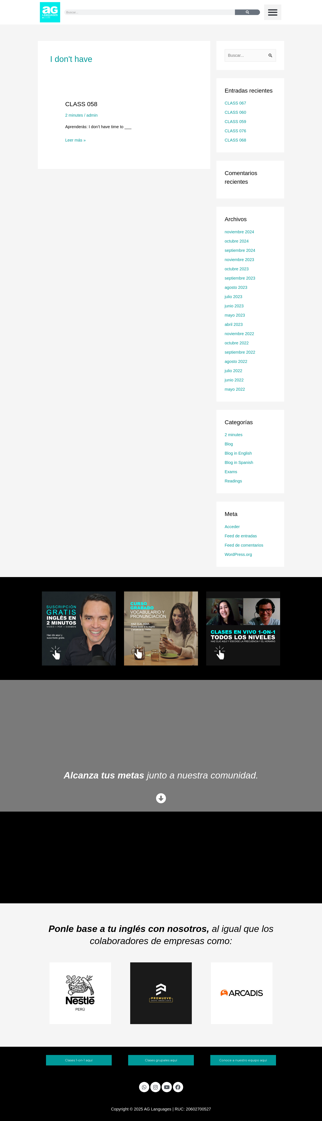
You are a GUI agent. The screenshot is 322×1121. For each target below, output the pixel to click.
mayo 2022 (235, 389)
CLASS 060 (235, 112)
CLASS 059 (235, 121)
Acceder (232, 526)
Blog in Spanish (239, 462)
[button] (272, 12)
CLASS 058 (81, 104)
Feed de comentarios (244, 545)
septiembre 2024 (240, 250)
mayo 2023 (235, 315)
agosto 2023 (236, 287)
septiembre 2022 (240, 352)
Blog (229, 444)
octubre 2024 (237, 241)
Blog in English (238, 453)
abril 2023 (234, 324)
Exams (231, 471)
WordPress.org (238, 554)
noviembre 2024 (239, 232)
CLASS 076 (235, 131)
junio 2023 (234, 306)
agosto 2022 (236, 361)
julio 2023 (233, 296)
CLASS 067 (235, 103)
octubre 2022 (237, 343)
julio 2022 (233, 370)
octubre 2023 (237, 269)
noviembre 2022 (239, 333)
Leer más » (75, 139)
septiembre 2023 (240, 278)
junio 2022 (234, 380)
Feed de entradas (241, 536)
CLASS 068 (235, 140)
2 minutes (74, 115)
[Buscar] (247, 12)
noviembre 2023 (239, 259)
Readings (233, 481)
